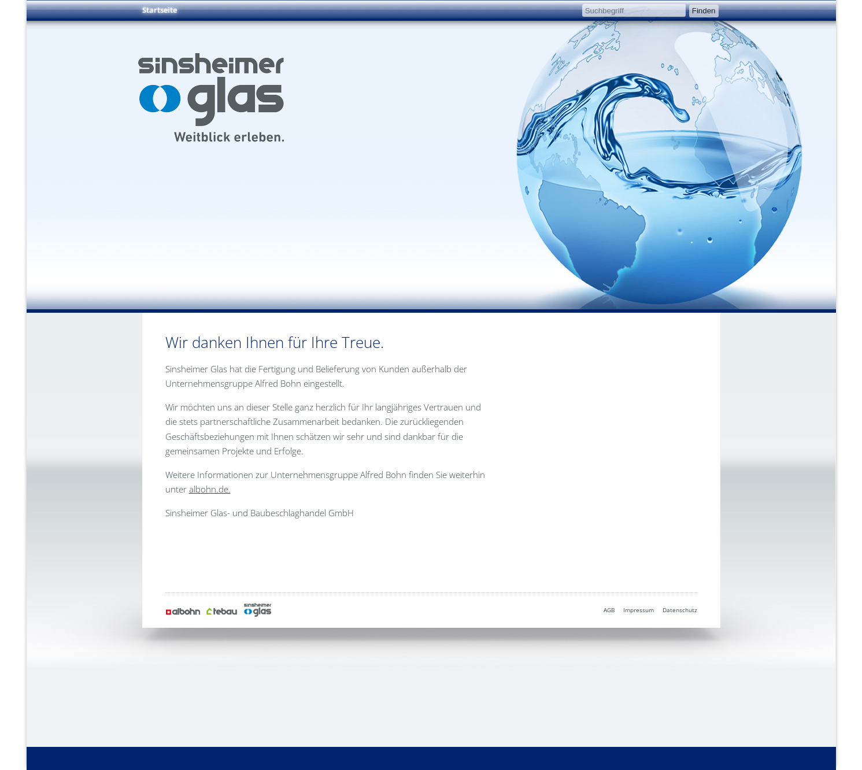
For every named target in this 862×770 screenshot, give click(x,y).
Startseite (159, 10)
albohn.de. (210, 489)
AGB (609, 610)
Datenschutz (680, 610)
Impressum (638, 610)
